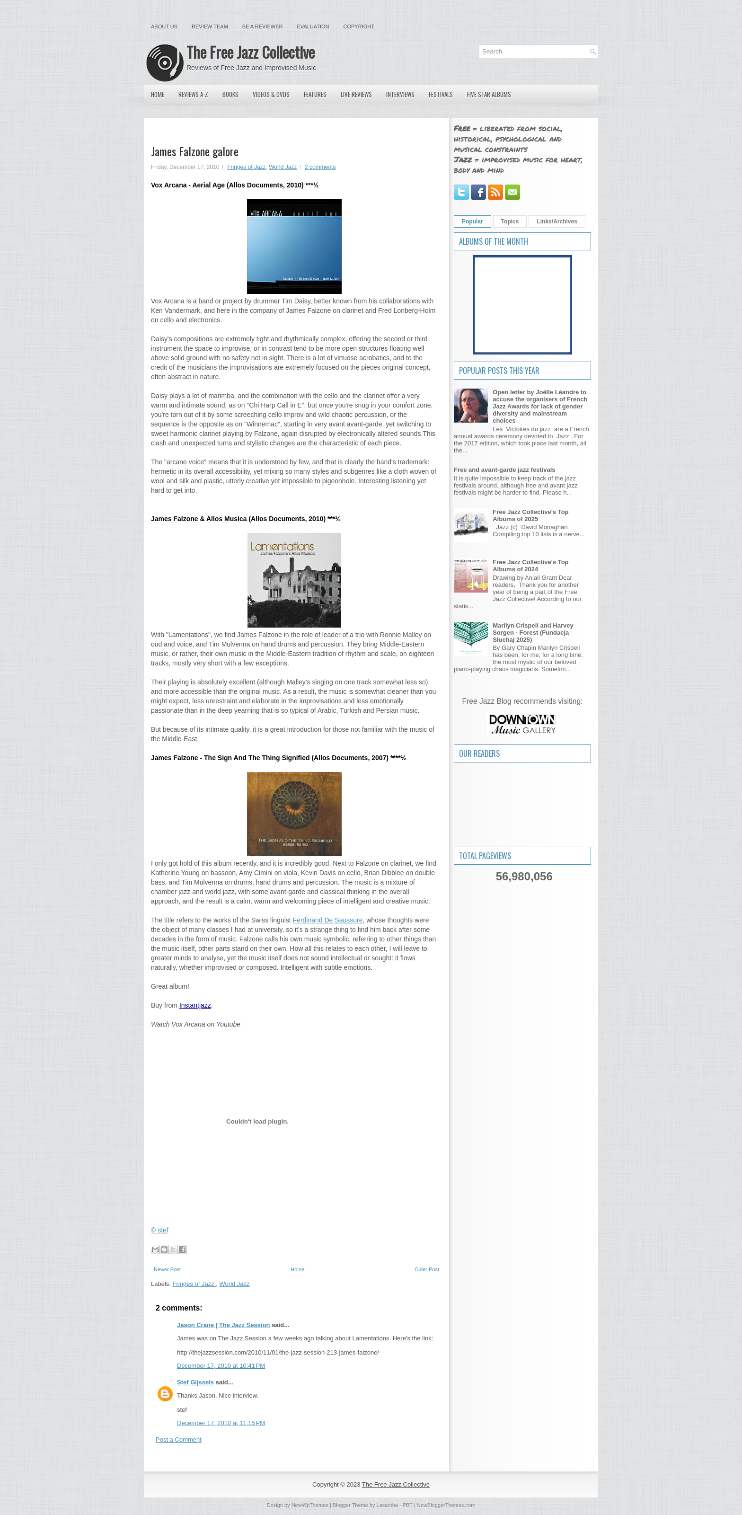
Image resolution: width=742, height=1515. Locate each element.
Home (157, 94)
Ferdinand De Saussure (328, 920)
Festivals (441, 94)
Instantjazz (195, 1005)
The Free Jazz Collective (250, 52)
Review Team (210, 26)
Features (315, 94)
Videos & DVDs (271, 94)
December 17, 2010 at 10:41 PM (221, 1365)
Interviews (400, 94)
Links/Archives (557, 221)
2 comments (320, 167)
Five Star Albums (489, 94)
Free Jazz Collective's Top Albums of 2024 (530, 565)
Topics (510, 221)
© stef (159, 1230)
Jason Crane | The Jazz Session (223, 1325)
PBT (408, 1505)
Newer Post (167, 1269)
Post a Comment (179, 1439)
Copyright (359, 26)
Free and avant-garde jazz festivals (505, 469)
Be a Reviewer (262, 26)
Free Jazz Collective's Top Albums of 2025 (530, 515)
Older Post (427, 1269)
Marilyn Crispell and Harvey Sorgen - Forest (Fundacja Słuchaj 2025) (533, 632)
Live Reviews (356, 94)
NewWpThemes (310, 1505)
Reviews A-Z (193, 94)
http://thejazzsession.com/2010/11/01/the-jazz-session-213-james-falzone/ (278, 1352)
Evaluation (313, 26)
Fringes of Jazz (246, 167)
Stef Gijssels (195, 1382)
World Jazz (283, 167)
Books (230, 94)
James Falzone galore (194, 151)
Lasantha (387, 1505)
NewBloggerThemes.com (446, 1505)
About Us (164, 26)
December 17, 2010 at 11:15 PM (221, 1422)
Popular (472, 221)
